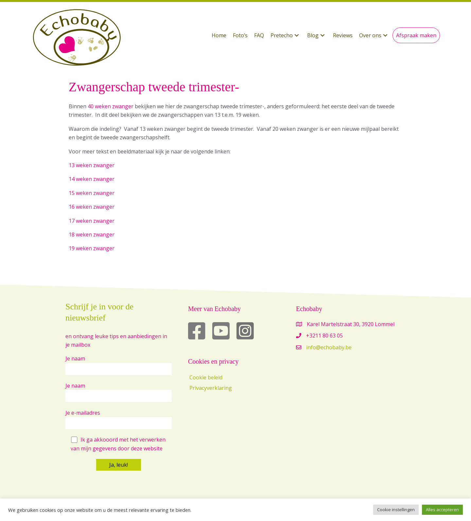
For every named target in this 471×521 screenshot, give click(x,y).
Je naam (118, 365)
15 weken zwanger (91, 193)
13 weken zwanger (91, 165)
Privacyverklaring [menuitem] (210, 387)
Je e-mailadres (118, 419)
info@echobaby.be (329, 347)
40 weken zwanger (110, 106)
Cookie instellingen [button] (396, 509)
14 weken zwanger (91, 178)
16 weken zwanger (91, 206)
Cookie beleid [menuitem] (205, 377)
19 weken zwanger (91, 248)
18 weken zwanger (91, 234)
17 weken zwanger (91, 220)
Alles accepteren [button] (442, 509)
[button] (285, 35)
